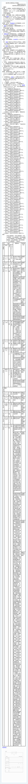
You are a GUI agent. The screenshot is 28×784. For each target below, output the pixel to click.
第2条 (23, 85)
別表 (7, 16)
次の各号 (15, 39)
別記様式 (12, 23)
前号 (7, 46)
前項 (5, 25)
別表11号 (6, 33)
